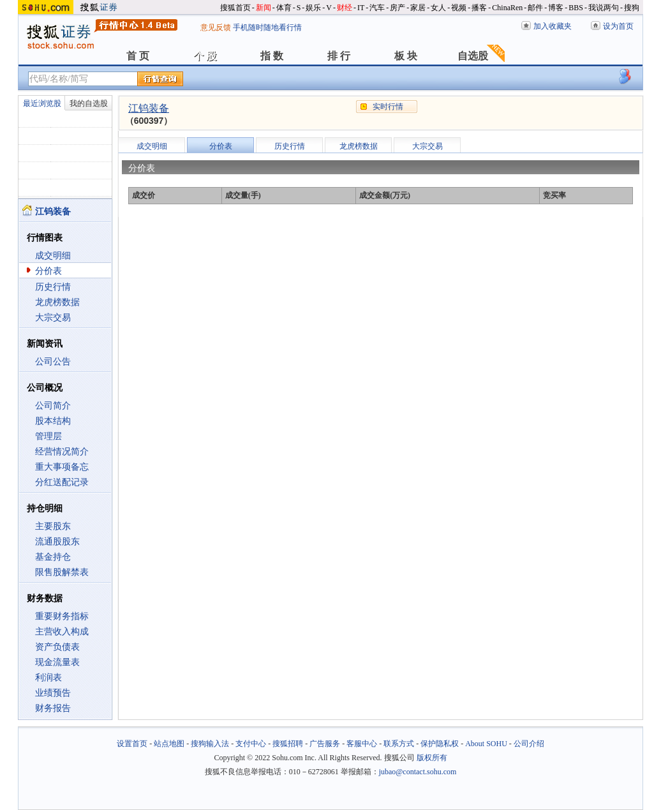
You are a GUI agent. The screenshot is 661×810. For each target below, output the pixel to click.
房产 (397, 7)
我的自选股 (89, 103)
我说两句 (603, 7)
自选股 (472, 55)
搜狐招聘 (287, 743)
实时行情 (388, 106)
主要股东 (53, 526)
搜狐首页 (235, 7)
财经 (344, 7)
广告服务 (324, 743)
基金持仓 (53, 557)
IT (360, 7)
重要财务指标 (62, 616)
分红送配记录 (62, 482)
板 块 (405, 55)
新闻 (263, 7)
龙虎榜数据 (57, 302)
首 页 (137, 55)
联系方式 (398, 743)
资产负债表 (57, 647)
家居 (418, 7)
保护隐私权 (439, 743)
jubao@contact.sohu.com (418, 771)
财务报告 (53, 708)
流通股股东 (57, 541)
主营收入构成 (62, 631)
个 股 (204, 55)
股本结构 (53, 421)
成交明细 (53, 255)
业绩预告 (53, 693)
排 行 (338, 55)
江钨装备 (148, 108)
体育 (284, 7)
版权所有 (432, 757)
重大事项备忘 (62, 467)
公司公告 (53, 361)
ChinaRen (507, 7)
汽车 (377, 7)
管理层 (48, 436)
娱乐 (313, 7)
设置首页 (132, 743)
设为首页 (618, 26)
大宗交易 (53, 317)
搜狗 (631, 7)
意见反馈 (215, 27)
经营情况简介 (62, 451)
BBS (575, 7)
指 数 (271, 55)
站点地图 (169, 743)
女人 (438, 7)
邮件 (535, 7)
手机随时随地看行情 (267, 27)
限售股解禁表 (62, 572)
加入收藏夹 (552, 26)
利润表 (48, 677)
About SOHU (486, 743)
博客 (555, 7)
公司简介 (53, 405)
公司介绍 (529, 743)
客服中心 (361, 743)
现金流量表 (57, 662)
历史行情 (53, 287)
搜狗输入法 (210, 743)
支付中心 (250, 743)
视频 (458, 7)
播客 (479, 7)
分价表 (48, 271)
